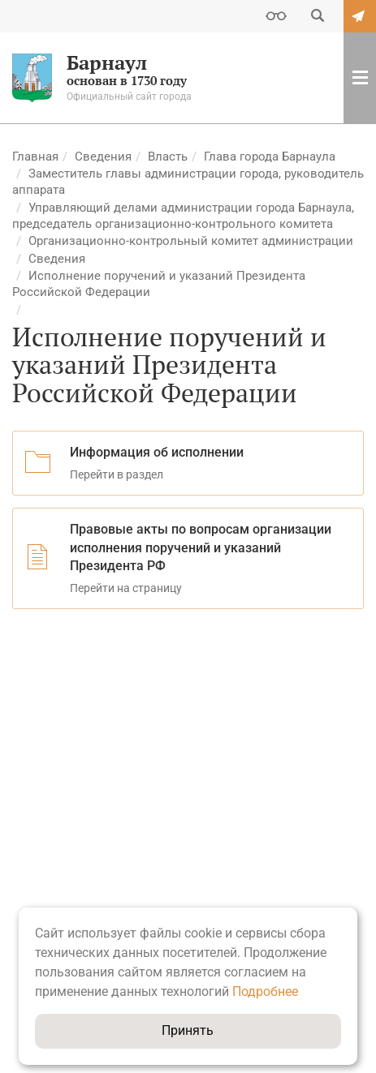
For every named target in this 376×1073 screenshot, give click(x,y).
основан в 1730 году (118, 78)
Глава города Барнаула (269, 156)
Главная (35, 156)
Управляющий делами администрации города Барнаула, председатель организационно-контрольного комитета (183, 215)
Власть (168, 156)
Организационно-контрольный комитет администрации (190, 241)
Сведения (103, 156)
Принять (188, 1030)
